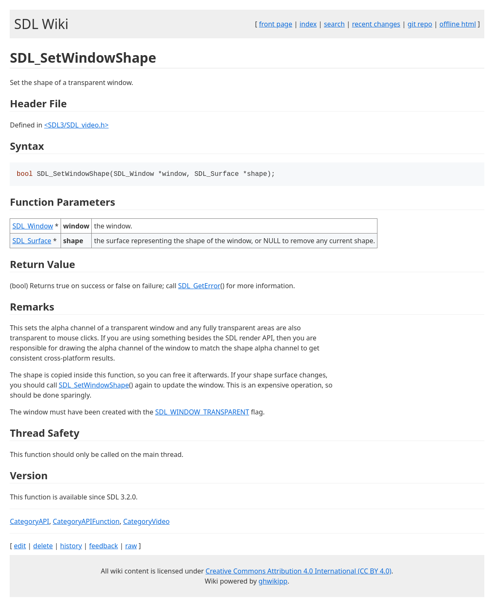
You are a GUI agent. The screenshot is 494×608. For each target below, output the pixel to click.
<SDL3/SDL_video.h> (76, 125)
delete (43, 546)
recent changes (376, 24)
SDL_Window (32, 226)
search (334, 24)
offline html (457, 24)
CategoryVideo (146, 522)
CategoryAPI (29, 522)
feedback (103, 546)
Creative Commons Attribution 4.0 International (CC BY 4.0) (299, 571)
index (308, 24)
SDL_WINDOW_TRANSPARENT (202, 412)
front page (275, 24)
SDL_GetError (199, 286)
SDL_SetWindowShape (94, 385)
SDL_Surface (31, 241)
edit (20, 546)
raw (131, 546)
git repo (419, 24)
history (71, 546)
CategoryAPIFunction (86, 522)
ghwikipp (272, 582)
